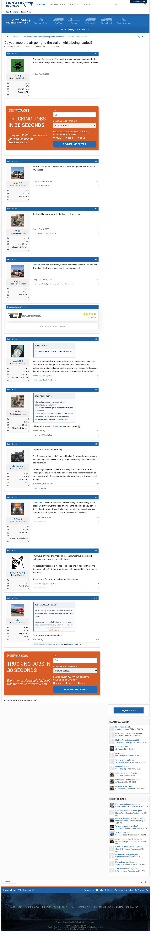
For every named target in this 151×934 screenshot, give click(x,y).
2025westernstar (122, 762)
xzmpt (117, 864)
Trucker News (31, 907)
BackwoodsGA (121, 789)
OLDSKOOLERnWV (40, 644)
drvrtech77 (119, 806)
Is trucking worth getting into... (127, 854)
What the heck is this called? (126, 826)
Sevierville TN (23, 92)
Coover (52, 284)
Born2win (37, 233)
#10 (95, 598)
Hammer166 (38, 284)
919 (27, 83)
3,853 (26, 473)
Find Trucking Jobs (16, 22)
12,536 (26, 191)
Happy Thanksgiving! (123, 786)
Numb (18, 231)
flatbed (59, 426)
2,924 (26, 368)
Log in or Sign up (138, 1)
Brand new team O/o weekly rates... (129, 847)
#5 (96, 339)
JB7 (116, 749)
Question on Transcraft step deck (128, 733)
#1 (96, 54)
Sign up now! (129, 710)
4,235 (26, 238)
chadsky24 (119, 849)
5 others (61, 284)
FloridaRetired (121, 813)
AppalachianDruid (122, 742)
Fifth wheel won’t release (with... (128, 780)
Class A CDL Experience (65, 121)
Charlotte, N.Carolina (20, 247)
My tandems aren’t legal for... (126, 862)
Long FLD (17, 183)
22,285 (26, 527)
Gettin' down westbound (19, 538)
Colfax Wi (25, 636)
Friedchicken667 (122, 820)
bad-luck (118, 835)
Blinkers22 (119, 857)
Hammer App (84, 907)
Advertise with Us (64, 907)
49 (28, 580)
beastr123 (18, 361)
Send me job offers (74, 144)
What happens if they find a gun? (128, 811)
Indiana (26, 482)
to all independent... (123, 727)
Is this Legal (120, 753)
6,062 (26, 627)
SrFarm (118, 871)
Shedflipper (120, 769)
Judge (46, 284)
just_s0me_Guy (17, 572)
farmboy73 (119, 828)
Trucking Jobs (57, 4)
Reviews (87, 4)
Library (46, 907)
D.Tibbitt (37, 186)
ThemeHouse (91, 929)
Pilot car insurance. (122, 767)
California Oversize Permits (126, 773)
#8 (96, 497)
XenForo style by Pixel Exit (75, 925)
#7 (96, 444)
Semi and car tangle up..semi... (127, 804)
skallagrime (17, 466)
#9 (96, 550)
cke (35, 488)
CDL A (57, 138)
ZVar (46, 233)
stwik (50, 644)
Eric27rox (119, 756)
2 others (70, 644)
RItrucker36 (119, 736)
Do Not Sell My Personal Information (116, 907)
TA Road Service (121, 832)
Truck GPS (74, 4)
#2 (96, 161)
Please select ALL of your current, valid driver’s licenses (71, 133)
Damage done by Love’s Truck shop (129, 818)
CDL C (81, 138)
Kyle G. (36, 380)
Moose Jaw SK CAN (20, 377)
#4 (96, 259)
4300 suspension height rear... (127, 869)
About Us (15, 907)
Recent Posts (26, 12)
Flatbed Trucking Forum (25, 46)
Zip (54, 110)
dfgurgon (119, 729)
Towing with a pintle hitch (125, 760)
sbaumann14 (120, 841)
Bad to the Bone (121, 747)
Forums (40, 4)
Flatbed (36, 264)
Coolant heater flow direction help (129, 839)
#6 (96, 390)
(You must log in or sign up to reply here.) (20, 700)
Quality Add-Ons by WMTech (75, 927)
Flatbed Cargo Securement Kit (127, 740)
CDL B (69, 138)
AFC (117, 775)
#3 (96, 209)
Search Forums (12, 12)
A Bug (46, 46)
